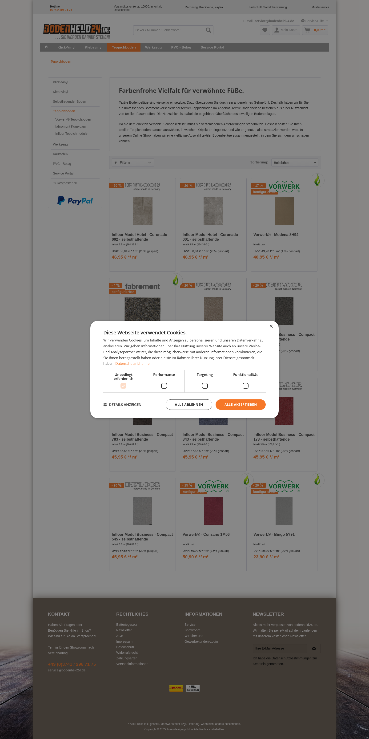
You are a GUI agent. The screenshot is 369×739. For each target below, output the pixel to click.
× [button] (271, 326)
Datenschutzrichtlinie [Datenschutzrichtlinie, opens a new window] (132, 363)
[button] (122, 404)
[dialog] (184, 369)
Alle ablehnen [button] (189, 404)
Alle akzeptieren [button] (241, 404)
